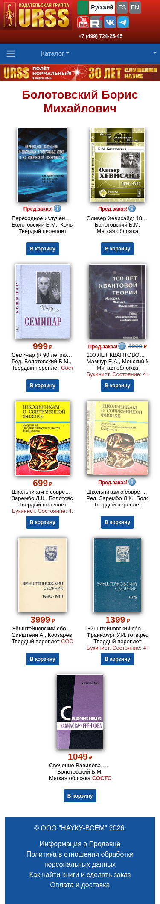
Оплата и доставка (80, 885)
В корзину (42, 249)
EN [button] (135, 7)
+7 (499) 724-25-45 (100, 36)
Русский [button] (102, 7)
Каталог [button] (52, 53)
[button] (83, 22)
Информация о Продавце (80, 844)
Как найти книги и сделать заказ (80, 874)
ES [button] (122, 7)
